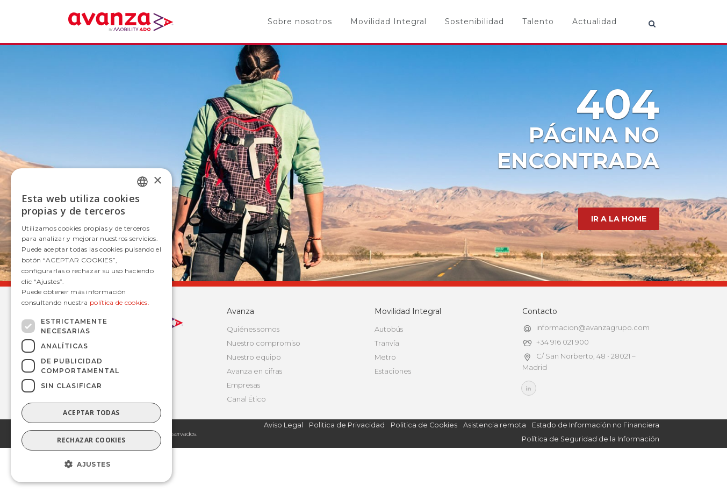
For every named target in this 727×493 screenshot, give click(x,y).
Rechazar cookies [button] (91, 440)
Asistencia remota (494, 457)
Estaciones (393, 403)
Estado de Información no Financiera (595, 457)
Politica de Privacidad (347, 457)
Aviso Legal (283, 457)
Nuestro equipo (254, 389)
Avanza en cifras (254, 403)
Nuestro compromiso (263, 375)
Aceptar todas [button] (91, 412)
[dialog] (91, 325)
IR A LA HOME (618, 251)
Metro (385, 389)
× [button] (157, 181)
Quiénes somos (253, 361)
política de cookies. (119, 302)
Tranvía (387, 375)
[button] (91, 464)
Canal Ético (246, 431)
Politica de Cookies (424, 457)
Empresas (243, 417)
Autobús (389, 361)
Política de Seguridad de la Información (590, 471)
